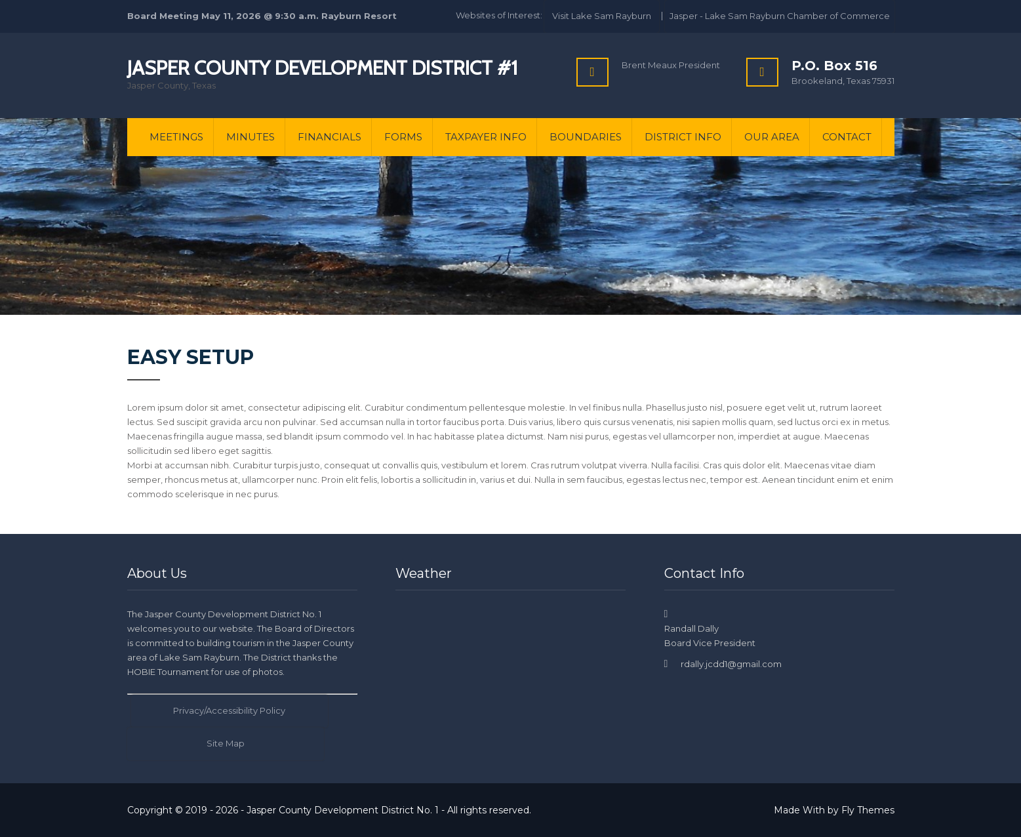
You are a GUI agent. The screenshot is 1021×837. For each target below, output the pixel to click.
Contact (846, 137)
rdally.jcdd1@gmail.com (731, 664)
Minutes (250, 137)
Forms (403, 137)
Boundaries (586, 137)
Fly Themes (867, 810)
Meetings (176, 137)
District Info (683, 137)
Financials (329, 137)
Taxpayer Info (486, 137)
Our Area (771, 137)
